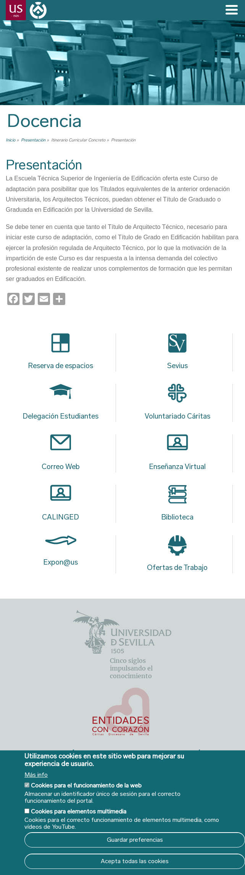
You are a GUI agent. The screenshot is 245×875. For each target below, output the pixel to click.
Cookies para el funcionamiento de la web (86, 785)
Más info (36, 774)
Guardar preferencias (135, 839)
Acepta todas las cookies (135, 861)
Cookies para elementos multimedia (78, 811)
